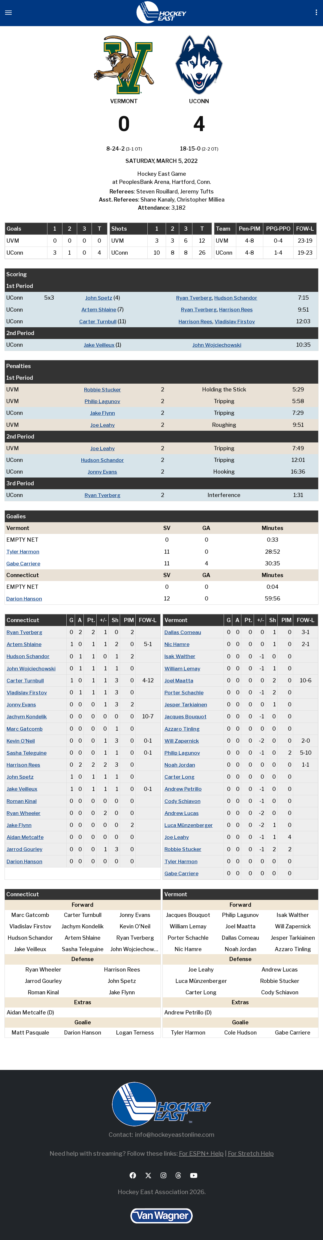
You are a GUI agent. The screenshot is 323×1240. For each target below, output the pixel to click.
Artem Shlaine (97, 309)
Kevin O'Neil (22, 739)
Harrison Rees (236, 309)
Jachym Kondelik (28, 715)
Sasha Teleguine (27, 751)
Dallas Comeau (183, 631)
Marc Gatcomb (26, 727)
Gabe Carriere (24, 562)
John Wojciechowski (215, 344)
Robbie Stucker (103, 389)
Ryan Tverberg (192, 298)
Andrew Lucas (183, 811)
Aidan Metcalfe (26, 835)
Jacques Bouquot (187, 715)
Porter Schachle (185, 691)
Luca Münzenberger (190, 823)
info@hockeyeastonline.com (174, 1133)
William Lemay (183, 667)
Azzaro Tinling (183, 727)
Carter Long (180, 775)
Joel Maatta (180, 679)
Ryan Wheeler (25, 811)
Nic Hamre (178, 643)
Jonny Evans (103, 471)
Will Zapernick (182, 739)
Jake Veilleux (97, 344)
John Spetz (96, 298)
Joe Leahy (103, 424)
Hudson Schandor (235, 298)
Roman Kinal (22, 799)
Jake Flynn (103, 412)
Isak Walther (181, 655)
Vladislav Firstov (235, 321)
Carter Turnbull (95, 321)
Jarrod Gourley (25, 847)
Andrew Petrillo (184, 787)
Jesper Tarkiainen (187, 703)
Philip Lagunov (103, 401)
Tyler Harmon (23, 551)
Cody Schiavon (183, 799)
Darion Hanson (25, 598)
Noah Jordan (180, 763)
